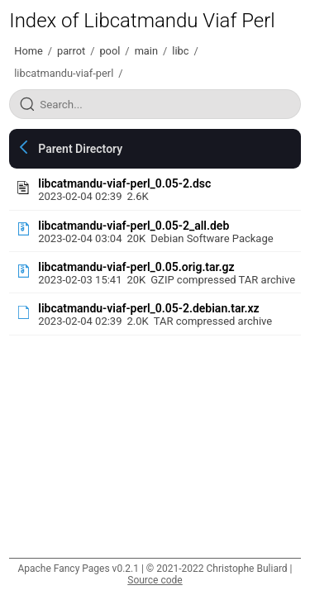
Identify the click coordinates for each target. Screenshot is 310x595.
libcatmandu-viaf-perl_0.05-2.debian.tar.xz (148, 308)
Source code (154, 580)
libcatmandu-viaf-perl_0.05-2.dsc (124, 183)
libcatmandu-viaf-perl (63, 73)
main (146, 51)
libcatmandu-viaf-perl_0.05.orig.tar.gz (136, 267)
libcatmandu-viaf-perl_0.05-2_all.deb (133, 225)
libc (180, 51)
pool (109, 51)
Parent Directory (80, 148)
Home (28, 51)
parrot (71, 51)
